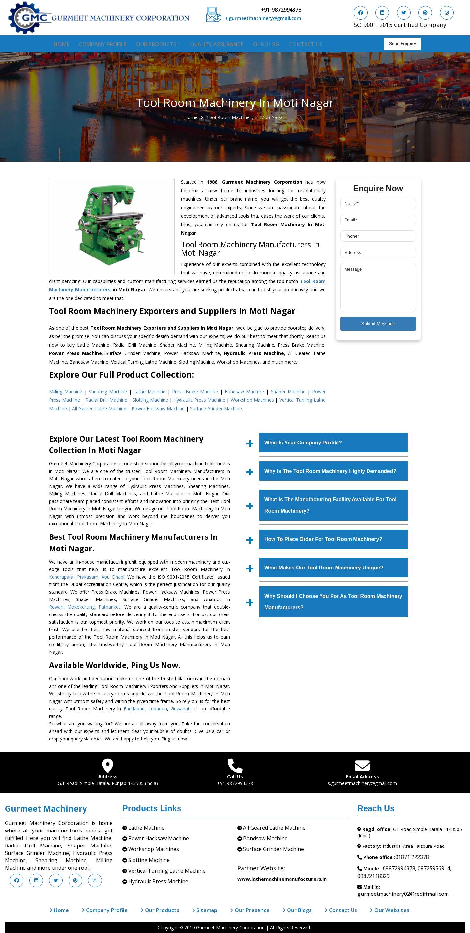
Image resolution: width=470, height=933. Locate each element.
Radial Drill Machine (106, 400)
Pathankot (109, 607)
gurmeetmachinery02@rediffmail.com (403, 893)
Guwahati (181, 709)
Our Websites (389, 910)
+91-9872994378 (281, 9)
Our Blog (266, 44)
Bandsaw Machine (244, 391)
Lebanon (158, 709)
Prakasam (87, 577)
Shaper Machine (288, 391)
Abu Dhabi (113, 577)
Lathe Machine (149, 391)
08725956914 (434, 868)
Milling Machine (65, 391)
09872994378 (399, 868)
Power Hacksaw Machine (158, 408)
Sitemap (204, 910)
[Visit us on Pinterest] (425, 13)
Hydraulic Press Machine (199, 400)
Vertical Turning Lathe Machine (167, 870)
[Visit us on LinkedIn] (382, 13)
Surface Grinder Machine (216, 408)
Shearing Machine (108, 391)
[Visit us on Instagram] (447, 13)
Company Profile (102, 44)
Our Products (158, 44)
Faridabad (134, 709)
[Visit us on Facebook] (361, 13)
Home (61, 44)
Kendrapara (61, 577)
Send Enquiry (402, 43)
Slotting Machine (150, 400)
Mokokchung (81, 607)
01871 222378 (412, 857)
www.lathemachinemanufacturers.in (282, 879)
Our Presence (250, 910)
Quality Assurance (216, 44)
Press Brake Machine (195, 391)
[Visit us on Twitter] (404, 13)
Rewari (56, 607)
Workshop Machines (252, 400)
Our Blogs (297, 910)
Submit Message (378, 323)
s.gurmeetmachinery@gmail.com (263, 18)
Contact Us (305, 44)
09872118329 (373, 875)
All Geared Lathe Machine (99, 408)
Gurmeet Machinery (46, 808)
